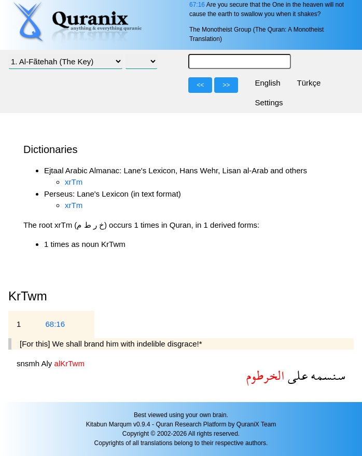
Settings (269, 102)
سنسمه (326, 375)
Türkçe (309, 82)
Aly (47, 363)
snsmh (29, 363)
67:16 (197, 4)
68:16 (55, 324)
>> (226, 85)
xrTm (73, 181)
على (296, 375)
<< (200, 85)
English (267, 82)
